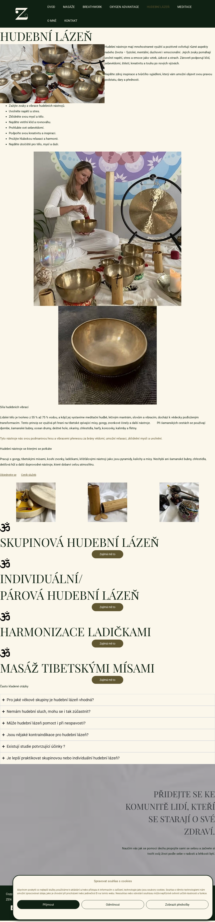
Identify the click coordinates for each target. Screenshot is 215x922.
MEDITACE (174, 7)
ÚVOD (50, 7)
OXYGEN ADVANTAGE (117, 7)
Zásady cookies (92, 913)
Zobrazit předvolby (177, 904)
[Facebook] (10, 908)
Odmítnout (113, 904)
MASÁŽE (66, 7)
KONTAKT (52, 20)
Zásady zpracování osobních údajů (121, 913)
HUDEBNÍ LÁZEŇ (149, 7)
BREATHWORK (87, 7)
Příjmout (48, 904)
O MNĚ (191, 7)
